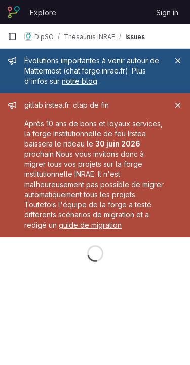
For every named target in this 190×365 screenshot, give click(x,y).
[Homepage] (14, 12)
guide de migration (90, 225)
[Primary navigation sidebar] (12, 36)
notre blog (79, 81)
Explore (43, 12)
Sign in (167, 12)
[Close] (178, 61)
